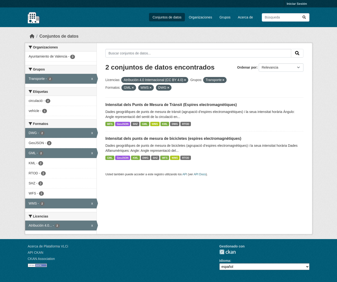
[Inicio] (32, 36)
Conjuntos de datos (167, 17)
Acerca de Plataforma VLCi (48, 246)
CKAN (227, 251)
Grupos (224, 17)
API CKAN (35, 252)
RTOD (185, 124)
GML (145, 124)
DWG (175, 124)
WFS (110, 124)
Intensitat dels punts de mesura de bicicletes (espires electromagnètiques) (173, 138)
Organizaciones (200, 17)
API (184, 174)
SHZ (135, 124)
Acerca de (245, 17)
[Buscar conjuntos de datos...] (285, 17)
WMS (155, 124)
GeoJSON (123, 124)
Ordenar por (247, 67)
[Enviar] (304, 17)
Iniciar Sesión (297, 4)
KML (165, 124)
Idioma (224, 261)
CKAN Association (41, 259)
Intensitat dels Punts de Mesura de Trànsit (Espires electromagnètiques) (171, 105)
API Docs (200, 174)
